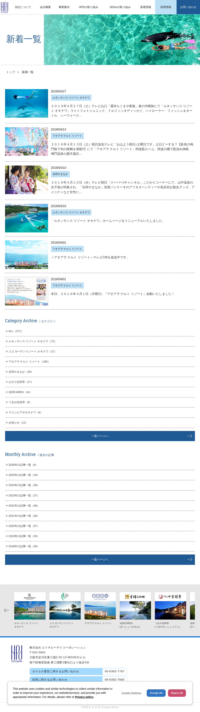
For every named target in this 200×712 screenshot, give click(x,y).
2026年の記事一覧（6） (22, 464)
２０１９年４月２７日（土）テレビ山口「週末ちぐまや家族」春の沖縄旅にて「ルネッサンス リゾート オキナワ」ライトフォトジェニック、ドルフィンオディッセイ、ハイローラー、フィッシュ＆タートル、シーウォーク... (121, 110)
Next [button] (192, 610)
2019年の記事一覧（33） (23, 536)
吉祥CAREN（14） (19, 392)
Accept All (156, 692)
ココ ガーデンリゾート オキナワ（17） (31, 351)
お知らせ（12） (17, 422)
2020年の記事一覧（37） (23, 526)
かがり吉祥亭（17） (20, 381)
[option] (100, 608)
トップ (10, 72)
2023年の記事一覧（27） (23, 495)
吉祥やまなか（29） (20, 371)
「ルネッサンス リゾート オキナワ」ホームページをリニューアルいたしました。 (108, 220)
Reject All (177, 692)
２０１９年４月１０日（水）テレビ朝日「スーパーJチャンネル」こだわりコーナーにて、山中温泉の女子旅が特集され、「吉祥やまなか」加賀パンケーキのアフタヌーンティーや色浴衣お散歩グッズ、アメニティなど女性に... (123, 187)
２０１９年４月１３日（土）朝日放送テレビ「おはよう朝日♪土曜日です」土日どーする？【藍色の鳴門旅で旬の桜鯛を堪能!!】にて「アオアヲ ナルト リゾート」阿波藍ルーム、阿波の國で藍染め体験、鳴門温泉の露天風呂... (122, 148)
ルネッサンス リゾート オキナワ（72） (31, 341)
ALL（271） (14, 331)
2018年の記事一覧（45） (23, 546)
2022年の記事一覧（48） (23, 505)
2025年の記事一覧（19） (23, 474)
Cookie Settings (131, 692)
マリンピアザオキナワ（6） (24, 412)
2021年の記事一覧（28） (23, 515)
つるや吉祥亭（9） (19, 402)
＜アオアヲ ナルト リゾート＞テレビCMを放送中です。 (90, 257)
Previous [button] (6, 610)
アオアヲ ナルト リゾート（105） (28, 361)
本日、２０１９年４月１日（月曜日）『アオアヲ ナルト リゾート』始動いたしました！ (113, 294)
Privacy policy (84, 697)
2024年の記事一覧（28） (23, 485)
